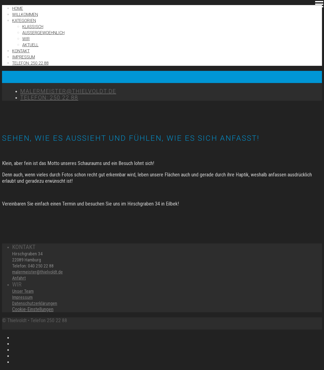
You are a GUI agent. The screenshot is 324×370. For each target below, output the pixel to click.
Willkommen (25, 14)
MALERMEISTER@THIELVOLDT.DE (68, 91)
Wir (26, 38)
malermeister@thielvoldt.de (37, 272)
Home (17, 8)
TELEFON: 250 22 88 (30, 63)
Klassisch (32, 26)
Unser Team (23, 291)
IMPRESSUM (23, 57)
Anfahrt (19, 278)
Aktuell (30, 45)
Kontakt (21, 51)
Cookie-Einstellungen (32, 309)
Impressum (22, 297)
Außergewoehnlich (43, 32)
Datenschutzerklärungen (34, 303)
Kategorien (24, 20)
